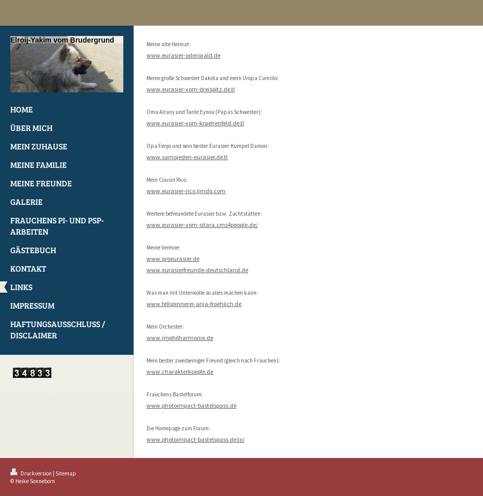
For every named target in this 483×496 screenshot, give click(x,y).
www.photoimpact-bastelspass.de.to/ (195, 439)
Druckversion (31, 473)
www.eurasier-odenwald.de (183, 55)
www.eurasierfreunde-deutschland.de (197, 270)
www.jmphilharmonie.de (179, 337)
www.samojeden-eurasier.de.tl (187, 157)
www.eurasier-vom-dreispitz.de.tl (190, 89)
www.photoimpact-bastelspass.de (191, 405)
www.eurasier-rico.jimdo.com (186, 191)
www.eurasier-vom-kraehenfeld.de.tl (195, 123)
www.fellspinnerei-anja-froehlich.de (194, 304)
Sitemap (65, 473)
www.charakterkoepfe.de (179, 371)
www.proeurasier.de (172, 258)
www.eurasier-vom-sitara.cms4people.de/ (202, 224)
